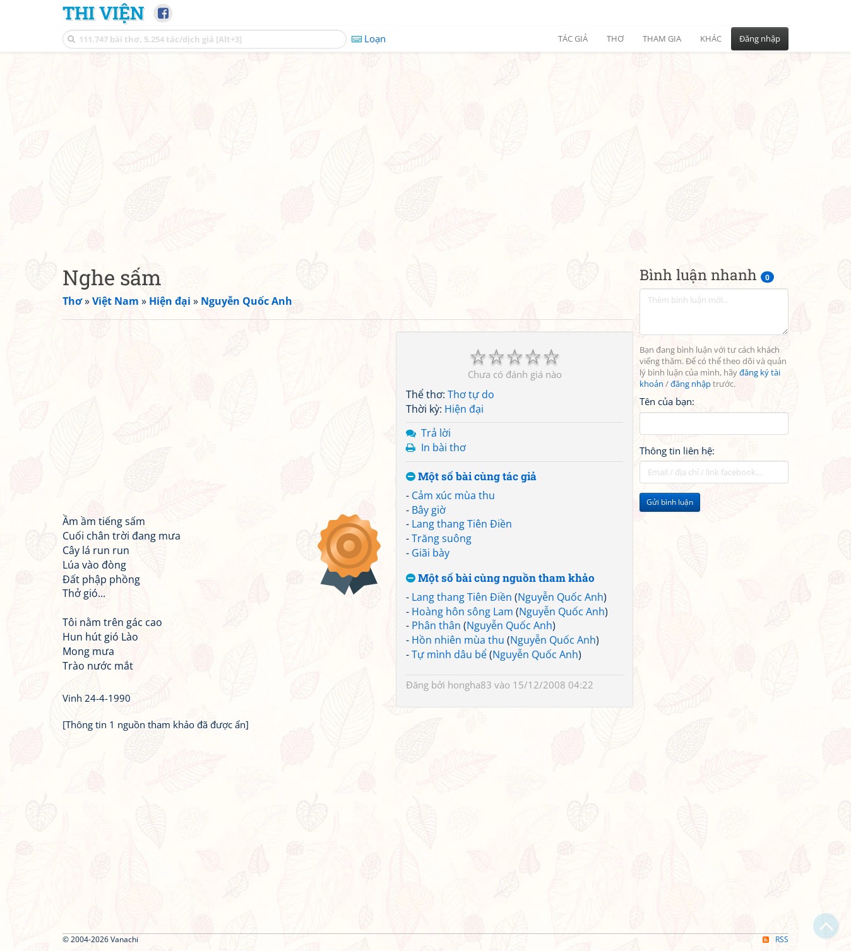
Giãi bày (430, 553)
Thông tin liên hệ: (677, 450)
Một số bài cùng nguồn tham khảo (500, 578)
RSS (776, 939)
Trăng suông (442, 538)
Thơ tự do (471, 394)
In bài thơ (443, 447)
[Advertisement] (425, 148)
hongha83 (470, 684)
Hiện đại (464, 409)
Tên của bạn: (667, 401)
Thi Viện (103, 13)
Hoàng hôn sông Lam (462, 611)
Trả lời (436, 433)
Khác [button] (711, 38)
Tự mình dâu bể (449, 654)
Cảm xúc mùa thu (453, 495)
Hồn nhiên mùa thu (458, 640)
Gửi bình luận (669, 502)
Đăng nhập (759, 38)
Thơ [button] (615, 38)
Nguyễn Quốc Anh (561, 597)
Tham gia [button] (662, 38)
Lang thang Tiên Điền (462, 524)
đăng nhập (690, 384)
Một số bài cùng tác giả (471, 477)
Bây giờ (429, 510)
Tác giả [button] (573, 38)
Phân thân (436, 625)
